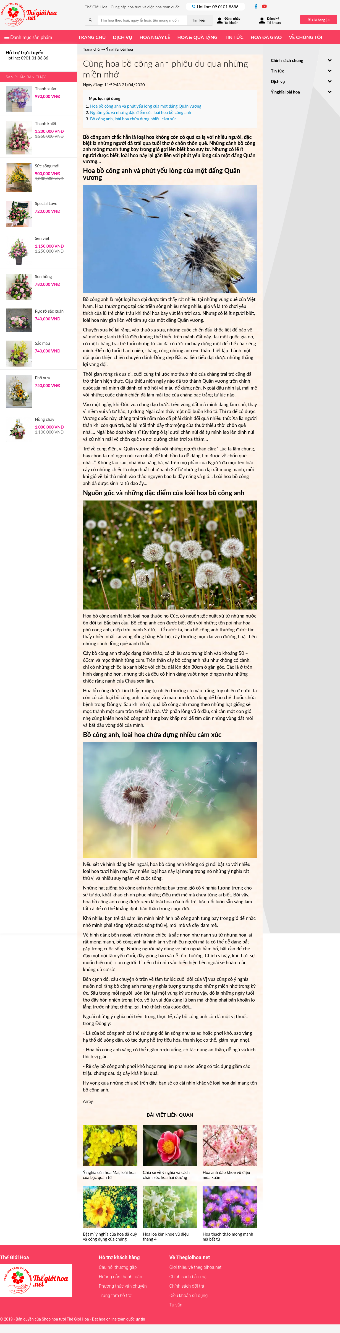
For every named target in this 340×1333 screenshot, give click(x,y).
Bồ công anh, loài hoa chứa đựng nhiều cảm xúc (133, 118)
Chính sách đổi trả (186, 1286)
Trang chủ (92, 37)
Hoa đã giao (266, 37)
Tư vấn (175, 1305)
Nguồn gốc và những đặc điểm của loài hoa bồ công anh (140, 112)
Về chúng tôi (305, 37)
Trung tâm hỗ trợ (115, 1295)
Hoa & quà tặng (197, 37)
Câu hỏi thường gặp (118, 1267)
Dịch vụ (122, 37)
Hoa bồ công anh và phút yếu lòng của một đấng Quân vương (145, 105)
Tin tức (234, 37)
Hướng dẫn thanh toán (120, 1276)
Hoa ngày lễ (155, 37)
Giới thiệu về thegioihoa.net (195, 1267)
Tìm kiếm (199, 20)
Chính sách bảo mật (188, 1276)
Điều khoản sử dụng (188, 1295)
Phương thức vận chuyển (123, 1286)
